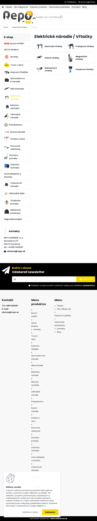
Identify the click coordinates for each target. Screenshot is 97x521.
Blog (84, 7)
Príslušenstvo (13, 125)
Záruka (9, 7)
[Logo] (19, 17)
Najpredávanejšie (13, 219)
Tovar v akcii (13, 65)
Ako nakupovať (21, 7)
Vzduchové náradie (13, 185)
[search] (61, 18)
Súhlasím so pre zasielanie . (63, 285)
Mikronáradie (14, 88)
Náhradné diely (14, 193)
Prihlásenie (71, 2)
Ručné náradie (14, 132)
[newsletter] (85, 279)
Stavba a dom (14, 138)
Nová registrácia (88, 2)
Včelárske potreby (12, 202)
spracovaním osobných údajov (56, 285)
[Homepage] (3, 7)
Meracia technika (11, 107)
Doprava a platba (38, 7)
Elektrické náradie (19, 27)
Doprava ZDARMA (16, 72)
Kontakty (76, 7)
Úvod (6, 27)
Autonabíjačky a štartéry (12, 175)
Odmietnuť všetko (30, 512)
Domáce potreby (11, 157)
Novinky (11, 57)
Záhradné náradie (12, 116)
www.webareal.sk (58, 518)
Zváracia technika (11, 166)
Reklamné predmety (12, 212)
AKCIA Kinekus (11, 49)
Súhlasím (50, 512)
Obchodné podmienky (59, 7)
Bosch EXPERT (14, 43)
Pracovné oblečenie (12, 148)
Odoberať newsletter (28, 272)
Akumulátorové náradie (14, 80)
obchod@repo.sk (16, 251)
